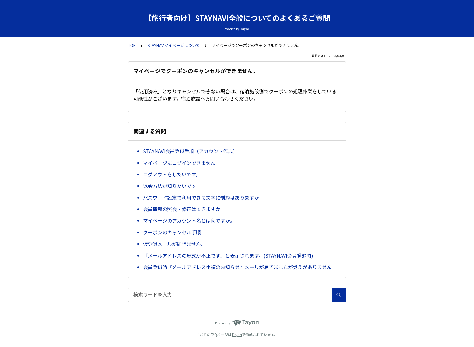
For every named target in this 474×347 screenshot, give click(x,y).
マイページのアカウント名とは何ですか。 (189, 220)
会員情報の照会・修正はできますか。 (184, 209)
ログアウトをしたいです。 (171, 174)
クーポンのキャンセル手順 (172, 232)
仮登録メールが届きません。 (174, 243)
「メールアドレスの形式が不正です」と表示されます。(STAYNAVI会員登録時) (228, 255)
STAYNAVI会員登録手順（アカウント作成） (190, 151)
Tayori (237, 334)
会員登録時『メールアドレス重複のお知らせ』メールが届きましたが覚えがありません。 (239, 267)
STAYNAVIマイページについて (174, 45)
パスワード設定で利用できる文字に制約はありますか (201, 197)
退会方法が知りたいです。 (171, 185)
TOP (132, 45)
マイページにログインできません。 (181, 162)
